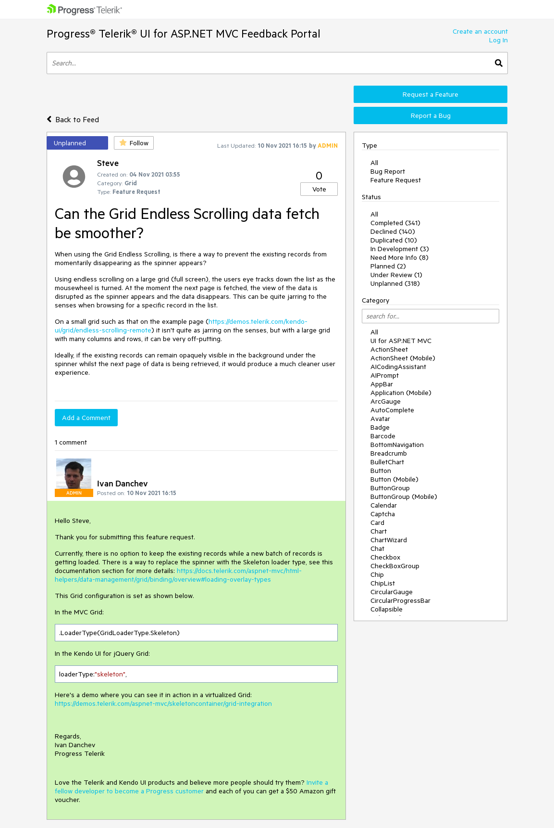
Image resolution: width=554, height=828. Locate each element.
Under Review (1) (396, 274)
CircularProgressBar (400, 600)
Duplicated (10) (393, 240)
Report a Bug (431, 115)
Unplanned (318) (395, 283)
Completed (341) (395, 222)
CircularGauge (391, 591)
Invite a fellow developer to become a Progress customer (191, 786)
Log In (498, 40)
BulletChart (387, 462)
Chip (377, 574)
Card (377, 522)
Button (380, 470)
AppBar (381, 384)
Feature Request (395, 180)
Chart (378, 531)
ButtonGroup (390, 488)
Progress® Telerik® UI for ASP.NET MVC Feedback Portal (183, 33)
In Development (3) (399, 248)
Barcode (382, 436)
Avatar (380, 418)
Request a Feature (430, 94)
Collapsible (386, 609)
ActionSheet (389, 349)
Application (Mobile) (400, 392)
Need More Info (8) (399, 257)
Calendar (383, 505)
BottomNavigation (397, 444)
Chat (377, 548)
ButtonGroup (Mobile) (403, 496)
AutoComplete (392, 410)
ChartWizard (388, 539)
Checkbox (385, 557)
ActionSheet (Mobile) (402, 358)
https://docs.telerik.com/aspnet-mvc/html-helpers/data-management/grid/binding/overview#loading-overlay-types (178, 575)
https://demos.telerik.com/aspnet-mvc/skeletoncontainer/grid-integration (163, 703)
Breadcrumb (388, 453)
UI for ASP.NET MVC (400, 340)
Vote (319, 189)
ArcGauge (385, 401)
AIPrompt (384, 375)
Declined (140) (392, 231)
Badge (380, 427)
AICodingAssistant (398, 366)
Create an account (480, 31)
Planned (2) (388, 266)
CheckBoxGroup (394, 565)
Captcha (382, 514)
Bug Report (387, 171)
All (374, 162)
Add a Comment (86, 417)
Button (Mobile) (394, 479)
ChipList (382, 583)
